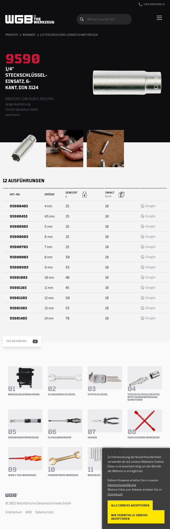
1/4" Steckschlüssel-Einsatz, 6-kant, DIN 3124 (69, 34)
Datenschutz (44, 512)
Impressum (13, 512)
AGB (28, 512)
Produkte (11, 34)
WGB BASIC (29, 34)
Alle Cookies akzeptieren (130, 505)
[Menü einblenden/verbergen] (159, 17)
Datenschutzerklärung (122, 485)
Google (148, 206)
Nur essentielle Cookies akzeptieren (129, 517)
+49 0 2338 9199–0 (152, 4)
